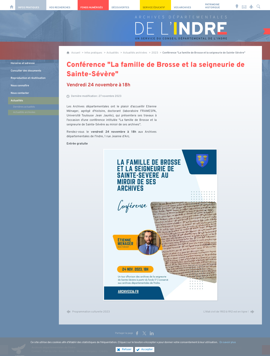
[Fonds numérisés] (93, 5)
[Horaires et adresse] (237, 5)
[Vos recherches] (61, 5)
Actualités (112, 52)
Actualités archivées (135, 52)
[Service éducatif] (155, 5)
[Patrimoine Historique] (217, 5)
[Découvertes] (124, 5)
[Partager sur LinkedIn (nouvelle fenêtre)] (151, 333)
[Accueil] (11, 5)
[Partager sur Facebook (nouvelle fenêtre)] (137, 333)
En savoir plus (228, 345)
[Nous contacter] (244, 5)
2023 (155, 52)
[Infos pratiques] (30, 5)
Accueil (76, 52)
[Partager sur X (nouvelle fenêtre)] (144, 333)
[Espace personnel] (251, 5)
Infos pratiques (93, 52)
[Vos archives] (186, 5)
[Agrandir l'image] (160, 224)
